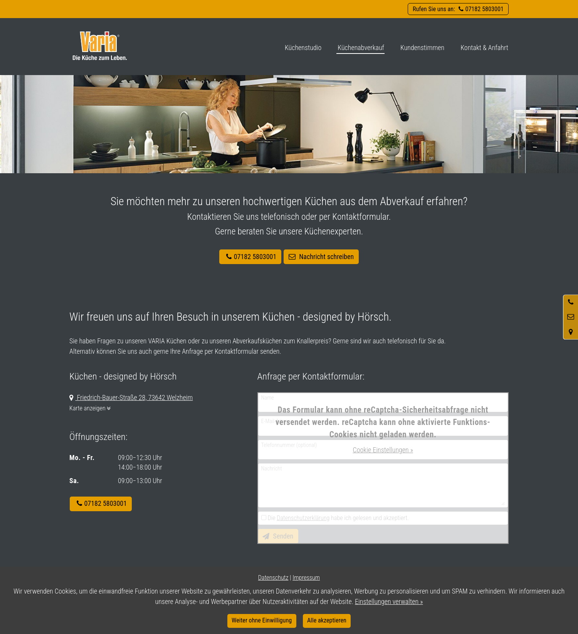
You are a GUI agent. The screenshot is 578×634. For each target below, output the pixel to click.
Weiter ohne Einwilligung (262, 620)
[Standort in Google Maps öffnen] (570, 332)
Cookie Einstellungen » (383, 450)
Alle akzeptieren (326, 620)
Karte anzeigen (91, 408)
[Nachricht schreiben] (570, 316)
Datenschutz (273, 577)
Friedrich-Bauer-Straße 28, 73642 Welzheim (134, 397)
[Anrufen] (570, 302)
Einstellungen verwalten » (389, 601)
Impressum (306, 577)
